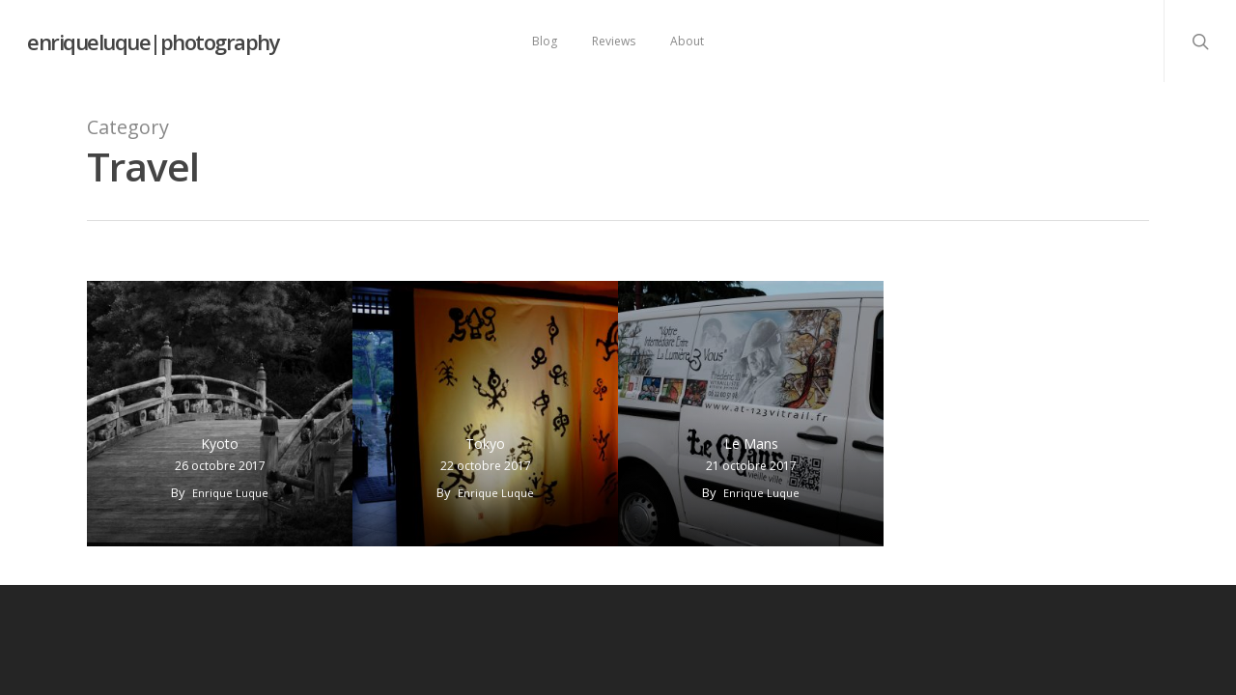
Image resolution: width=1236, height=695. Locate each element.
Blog (544, 41)
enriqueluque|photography (153, 41)
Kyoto (220, 443)
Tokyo (485, 443)
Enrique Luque (230, 493)
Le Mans (751, 443)
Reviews (613, 41)
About (687, 41)
